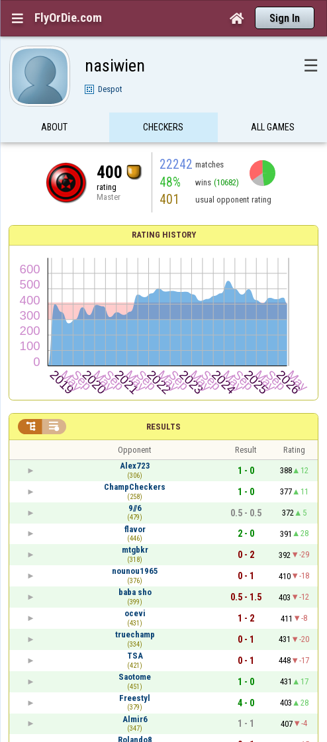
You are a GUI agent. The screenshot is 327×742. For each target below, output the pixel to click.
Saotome (134, 677)
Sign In (284, 18)
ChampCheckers (134, 487)
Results (163, 427)
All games (273, 127)
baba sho (135, 592)
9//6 (135, 508)
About (54, 127)
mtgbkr (135, 550)
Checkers (163, 127)
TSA (135, 656)
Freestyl (134, 698)
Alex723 (135, 466)
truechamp (135, 634)
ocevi (135, 613)
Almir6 (135, 719)
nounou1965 (135, 571)
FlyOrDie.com (68, 18)
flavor (135, 529)
